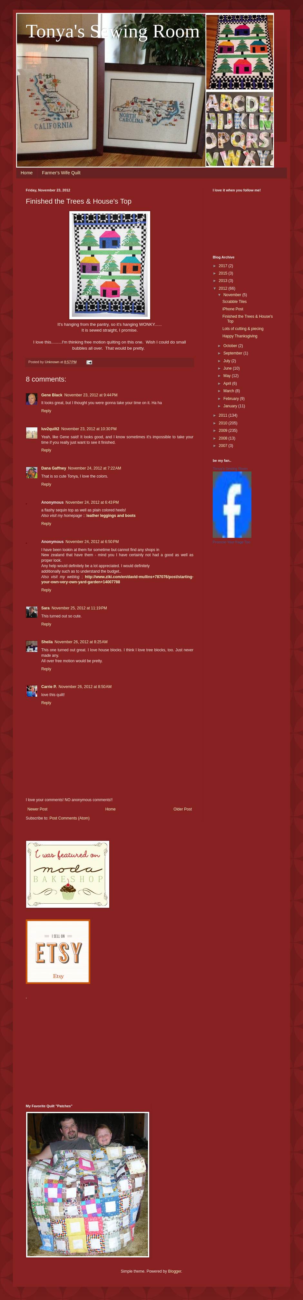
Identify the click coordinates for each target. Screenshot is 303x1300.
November (232, 295)
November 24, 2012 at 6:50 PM (92, 541)
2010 (224, 423)
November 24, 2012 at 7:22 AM (94, 468)
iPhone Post (232, 309)
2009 (224, 430)
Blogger (174, 1271)
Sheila (47, 642)
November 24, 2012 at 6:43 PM (92, 502)
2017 (224, 266)
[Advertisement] (106, 1048)
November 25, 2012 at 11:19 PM (79, 608)
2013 (224, 280)
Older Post (182, 809)
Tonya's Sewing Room (113, 31)
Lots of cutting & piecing (242, 328)
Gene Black (51, 395)
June (228, 368)
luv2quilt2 (50, 429)
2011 (224, 415)
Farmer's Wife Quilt (61, 172)
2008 (224, 438)
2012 (224, 288)
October (230, 346)
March (229, 391)
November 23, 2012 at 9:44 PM (90, 395)
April (227, 383)
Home (27, 172)
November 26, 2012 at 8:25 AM (80, 642)
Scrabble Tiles (234, 301)
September (233, 353)
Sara (45, 608)
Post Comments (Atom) (69, 818)
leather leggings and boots (111, 515)
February (231, 398)
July (227, 361)
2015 (224, 273)
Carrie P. (49, 686)
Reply (46, 411)
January (230, 406)
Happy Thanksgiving (240, 336)
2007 (224, 445)
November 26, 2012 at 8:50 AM (85, 686)
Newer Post (37, 809)
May (227, 376)
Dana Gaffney (53, 468)
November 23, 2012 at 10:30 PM (89, 429)
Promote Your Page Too (231, 542)
